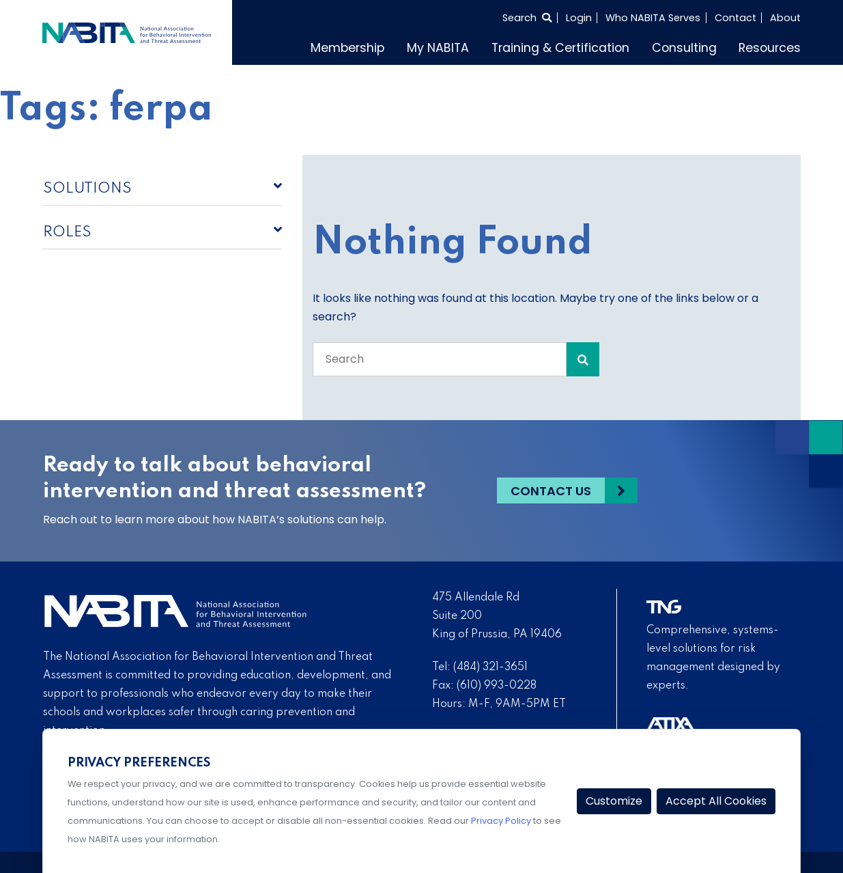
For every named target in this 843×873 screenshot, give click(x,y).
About (785, 18)
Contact (735, 18)
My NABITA (438, 48)
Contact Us (551, 490)
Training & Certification (560, 48)
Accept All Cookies (716, 801)
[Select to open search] (527, 17)
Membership (347, 48)
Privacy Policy (501, 821)
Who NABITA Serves (652, 18)
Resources (770, 48)
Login (579, 18)
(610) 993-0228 (497, 685)
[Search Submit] (583, 359)
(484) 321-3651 (490, 667)
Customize (614, 801)
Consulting (684, 48)
